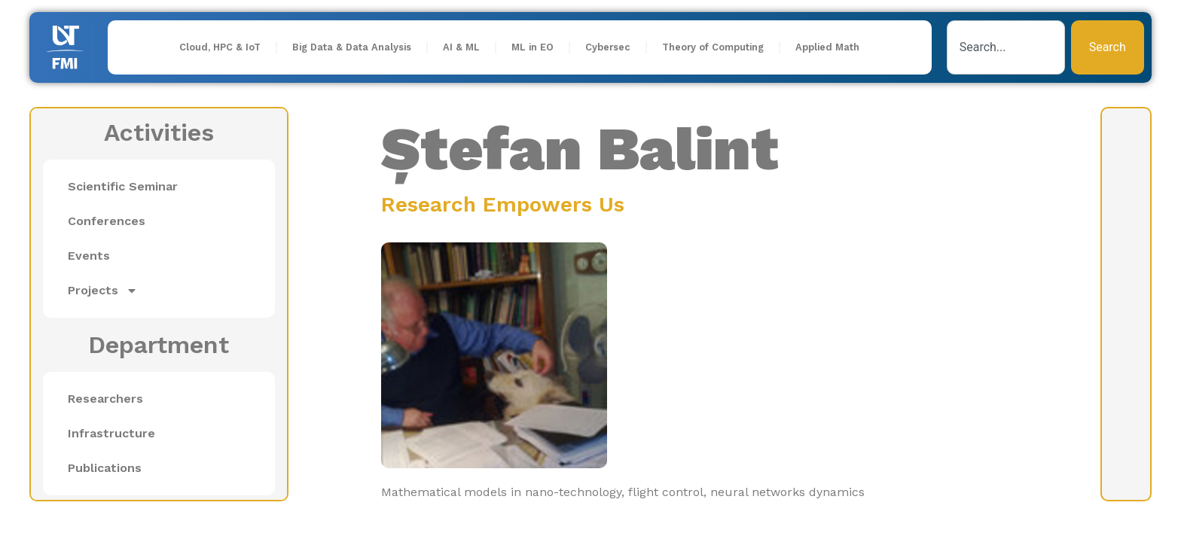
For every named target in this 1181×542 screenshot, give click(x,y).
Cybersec (607, 47)
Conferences (106, 221)
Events (89, 255)
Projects (103, 290)
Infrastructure (111, 433)
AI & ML (461, 47)
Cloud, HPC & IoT (220, 47)
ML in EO (532, 47)
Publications (105, 468)
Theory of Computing (713, 47)
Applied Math (827, 47)
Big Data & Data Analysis (351, 47)
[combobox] (1006, 47)
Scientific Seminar (123, 186)
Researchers (105, 398)
